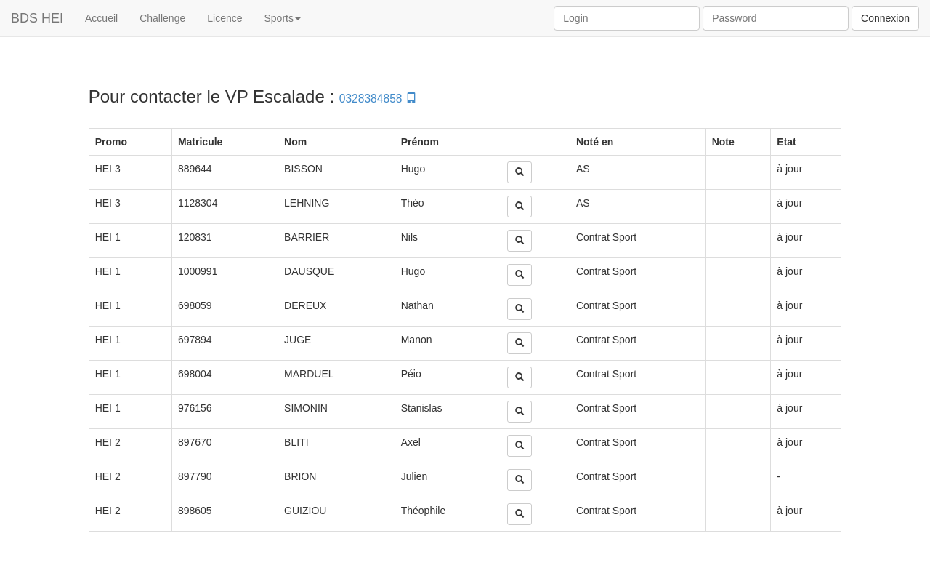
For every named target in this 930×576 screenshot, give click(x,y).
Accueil (101, 18)
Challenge (162, 18)
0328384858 (378, 98)
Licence (224, 18)
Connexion (885, 18)
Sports (282, 18)
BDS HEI (37, 18)
